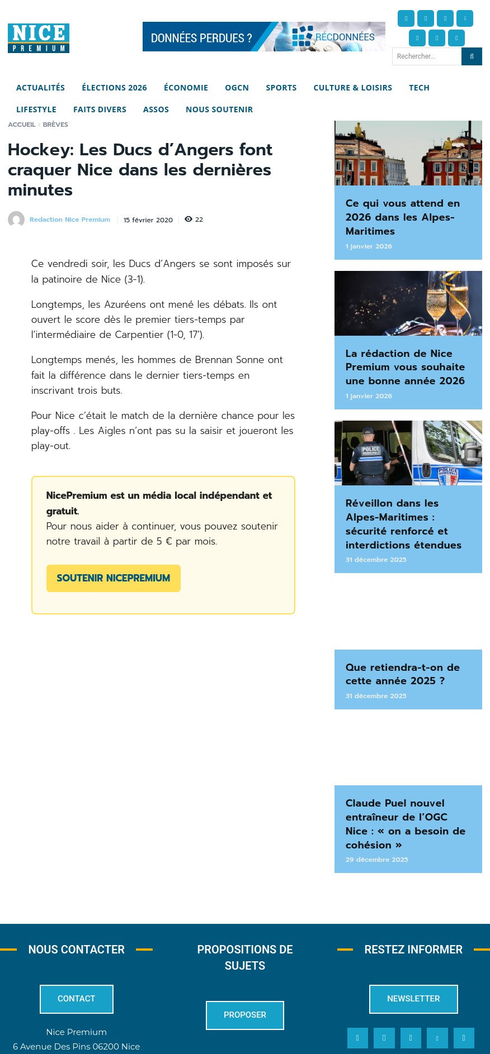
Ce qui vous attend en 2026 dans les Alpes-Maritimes (403, 207)
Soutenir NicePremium (113, 578)
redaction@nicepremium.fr (76, 982)
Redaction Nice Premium (70, 219)
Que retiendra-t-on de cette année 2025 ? (403, 620)
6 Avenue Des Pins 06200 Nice (76, 967)
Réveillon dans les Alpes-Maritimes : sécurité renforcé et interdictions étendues (405, 484)
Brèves (55, 125)
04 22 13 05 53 (76, 996)
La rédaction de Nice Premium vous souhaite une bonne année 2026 (408, 343)
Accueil (22, 125)
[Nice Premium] (38, 38)
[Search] (471, 56)
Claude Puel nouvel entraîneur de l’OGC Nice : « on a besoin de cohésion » (408, 756)
